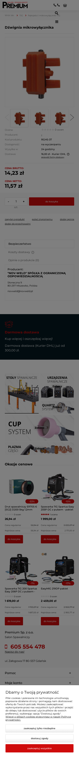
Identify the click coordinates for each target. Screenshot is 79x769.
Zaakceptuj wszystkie (39, 748)
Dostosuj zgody (39, 738)
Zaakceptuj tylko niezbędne (39, 728)
